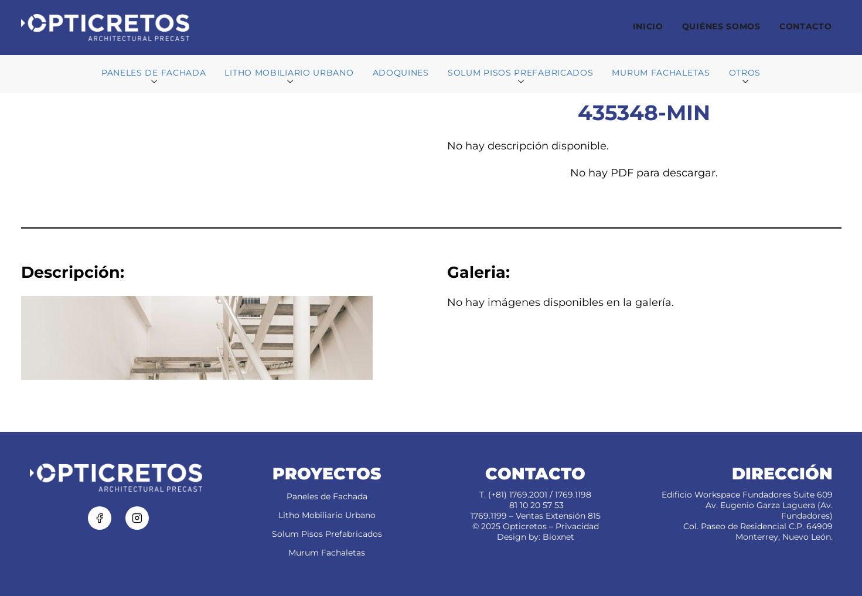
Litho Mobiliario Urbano (327, 515)
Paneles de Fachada (327, 496)
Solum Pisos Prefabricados (327, 534)
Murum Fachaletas (326, 552)
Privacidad (577, 526)
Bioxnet (558, 537)
